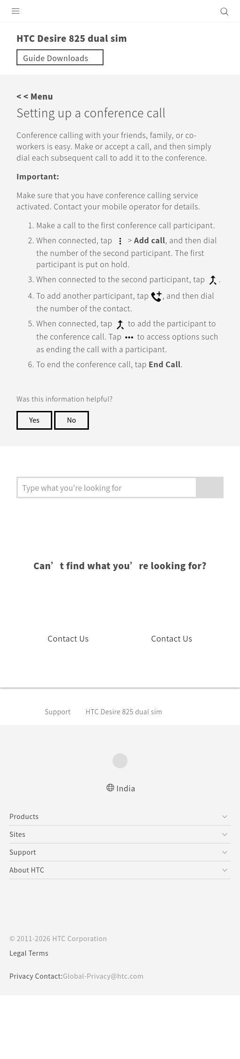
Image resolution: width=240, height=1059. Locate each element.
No (71, 420)
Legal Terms (28, 953)
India (125, 788)
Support (58, 711)
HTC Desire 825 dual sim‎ (124, 711)
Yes (34, 420)
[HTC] (120, 11)
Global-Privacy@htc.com (103, 976)
